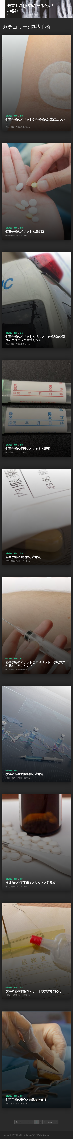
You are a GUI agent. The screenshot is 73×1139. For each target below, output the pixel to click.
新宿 (21, 116)
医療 (15, 116)
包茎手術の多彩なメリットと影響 (27, 448)
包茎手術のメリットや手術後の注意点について (35, 121)
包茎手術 (8, 116)
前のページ (20, 1122)
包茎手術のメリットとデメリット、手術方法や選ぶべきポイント (35, 663)
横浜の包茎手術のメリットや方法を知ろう (33, 991)
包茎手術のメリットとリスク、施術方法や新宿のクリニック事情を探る (35, 338)
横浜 (21, 553)
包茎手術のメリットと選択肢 (24, 231)
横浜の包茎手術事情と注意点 (24, 774)
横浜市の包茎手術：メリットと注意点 (30, 882)
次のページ (52, 1122)
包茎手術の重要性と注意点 (23, 557)
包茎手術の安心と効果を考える (26, 1099)
